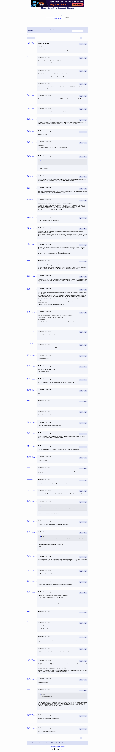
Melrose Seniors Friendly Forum (62, 28)
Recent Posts (30, 30)
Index (37, 28)
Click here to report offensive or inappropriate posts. (57, 15)
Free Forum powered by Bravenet (57, 746)
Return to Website (31, 28)
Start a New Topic (31, 38)
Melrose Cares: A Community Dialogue (47, 28)
